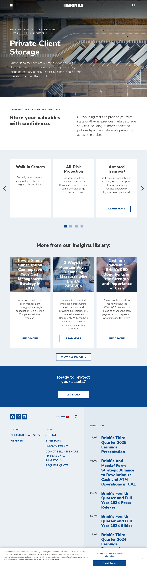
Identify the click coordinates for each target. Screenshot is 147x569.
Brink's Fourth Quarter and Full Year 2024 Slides (116, 521)
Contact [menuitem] (52, 435)
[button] (65, 225)
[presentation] (4, 188)
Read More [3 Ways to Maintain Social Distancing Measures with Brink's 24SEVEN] (76, 338)
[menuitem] (134, 5)
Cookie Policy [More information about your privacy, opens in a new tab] (53, 560)
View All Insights (73, 357)
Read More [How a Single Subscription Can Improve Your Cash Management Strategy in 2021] (33, 338)
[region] (73, 558)
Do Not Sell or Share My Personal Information (61, 455)
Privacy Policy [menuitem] (56, 446)
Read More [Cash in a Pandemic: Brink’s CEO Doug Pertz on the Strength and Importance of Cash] (120, 338)
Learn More (119, 208)
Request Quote (57, 465)
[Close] (142, 558)
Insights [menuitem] (16, 440)
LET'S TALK (73, 395)
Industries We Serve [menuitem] (26, 435)
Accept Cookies (109, 563)
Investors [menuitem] (53, 440)
